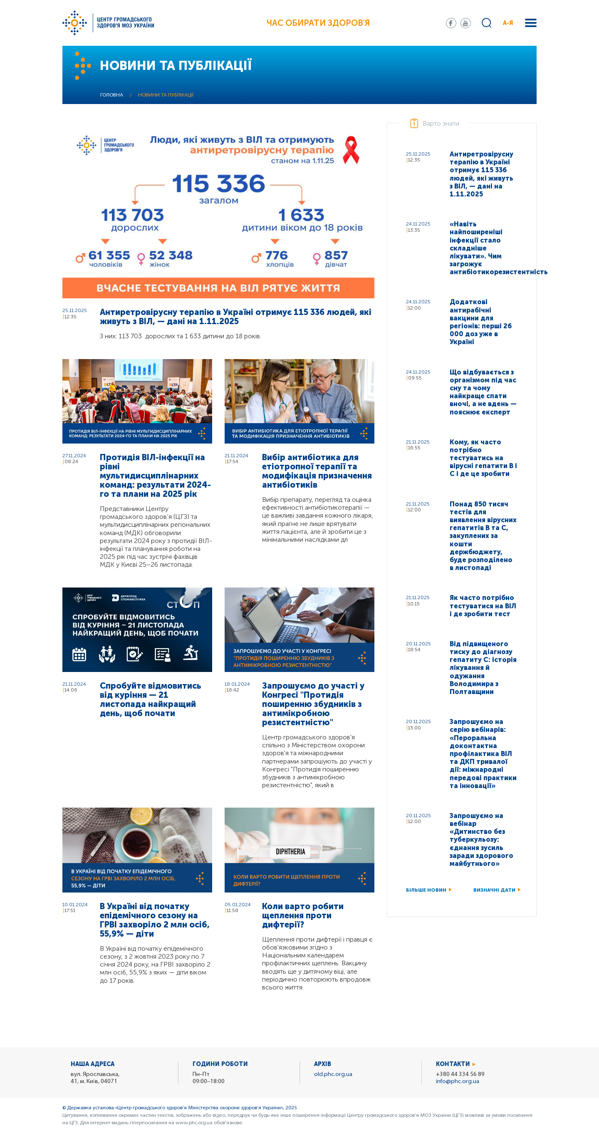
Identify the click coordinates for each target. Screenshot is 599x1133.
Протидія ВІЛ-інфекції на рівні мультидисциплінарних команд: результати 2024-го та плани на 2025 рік (155, 475)
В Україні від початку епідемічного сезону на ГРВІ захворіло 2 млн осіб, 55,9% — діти (155, 920)
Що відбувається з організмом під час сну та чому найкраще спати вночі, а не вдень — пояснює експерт (483, 392)
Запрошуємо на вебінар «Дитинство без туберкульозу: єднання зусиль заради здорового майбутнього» (481, 840)
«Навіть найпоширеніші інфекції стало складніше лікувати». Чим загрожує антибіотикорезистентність (483, 248)
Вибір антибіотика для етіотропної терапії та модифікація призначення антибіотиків (317, 471)
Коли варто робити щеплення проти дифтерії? (303, 915)
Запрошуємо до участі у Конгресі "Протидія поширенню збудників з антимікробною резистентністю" (313, 704)
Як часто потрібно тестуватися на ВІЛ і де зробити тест (483, 605)
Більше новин (426, 890)
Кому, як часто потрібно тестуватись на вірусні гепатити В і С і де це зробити (483, 458)
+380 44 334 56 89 (460, 1074)
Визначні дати (494, 890)
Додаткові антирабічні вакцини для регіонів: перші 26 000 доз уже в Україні (481, 322)
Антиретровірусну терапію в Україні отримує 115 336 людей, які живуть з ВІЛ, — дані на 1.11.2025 (235, 316)
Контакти (453, 1064)
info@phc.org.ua (457, 1081)
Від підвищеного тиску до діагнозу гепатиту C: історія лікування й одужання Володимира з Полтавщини (483, 668)
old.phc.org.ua (333, 1074)
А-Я (508, 23)
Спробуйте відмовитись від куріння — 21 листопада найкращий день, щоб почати (150, 699)
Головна (111, 95)
